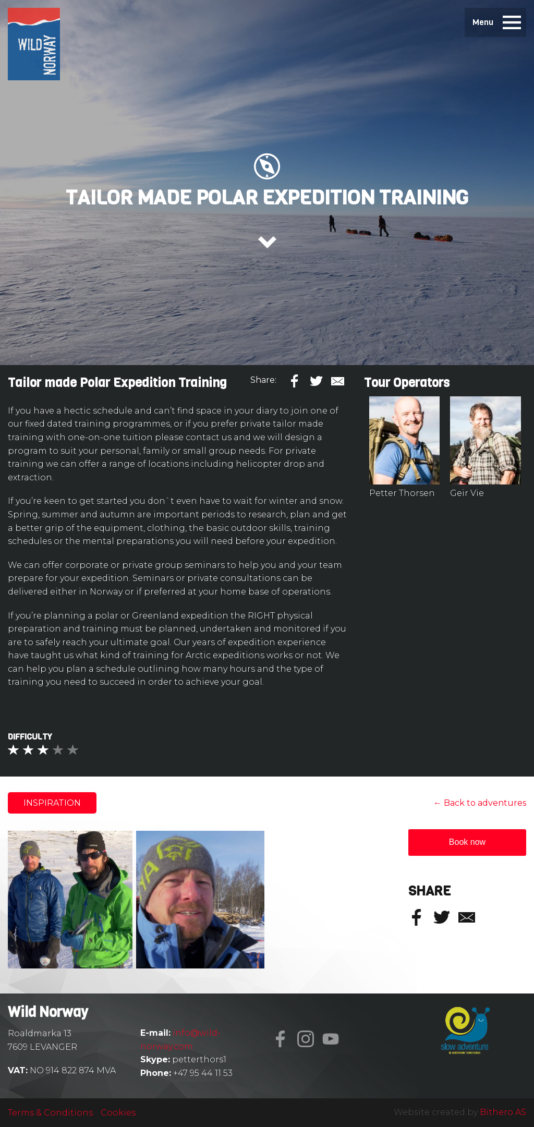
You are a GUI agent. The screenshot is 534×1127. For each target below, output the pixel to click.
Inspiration (52, 803)
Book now (467, 842)
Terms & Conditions (50, 1113)
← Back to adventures (479, 803)
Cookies (118, 1113)
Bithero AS (503, 1112)
